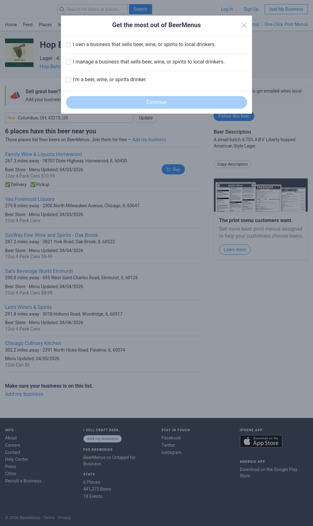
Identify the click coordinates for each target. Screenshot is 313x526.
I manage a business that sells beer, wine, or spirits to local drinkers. (149, 62)
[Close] (244, 25)
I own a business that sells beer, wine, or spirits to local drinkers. (144, 44)
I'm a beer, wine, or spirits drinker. (110, 79)
